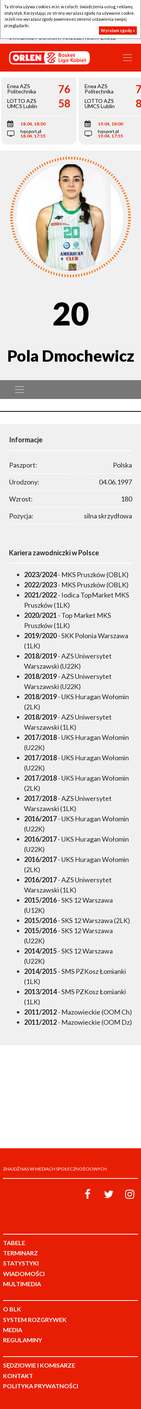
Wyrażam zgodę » (118, 30)
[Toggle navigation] (127, 57)
